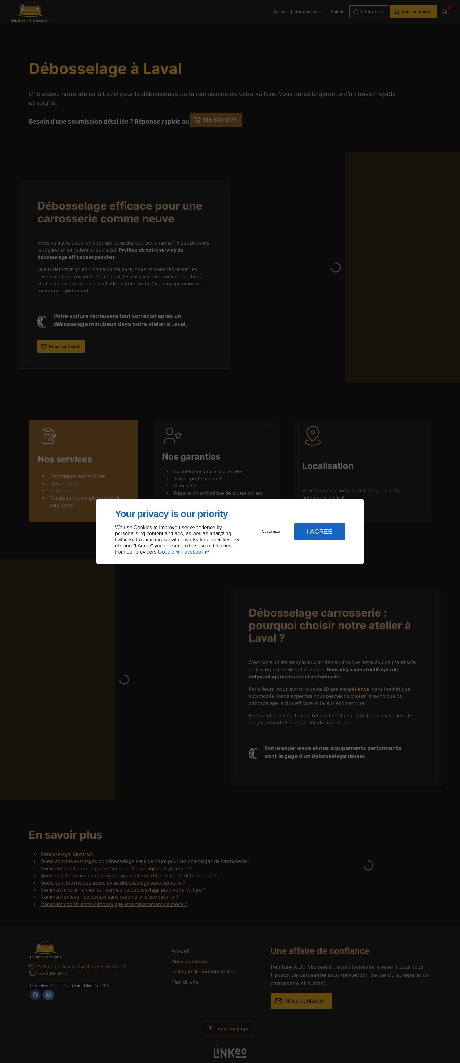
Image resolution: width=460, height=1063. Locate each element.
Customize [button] (271, 531)
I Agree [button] (319, 531)
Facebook (192, 551)
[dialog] (230, 532)
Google (166, 551)
